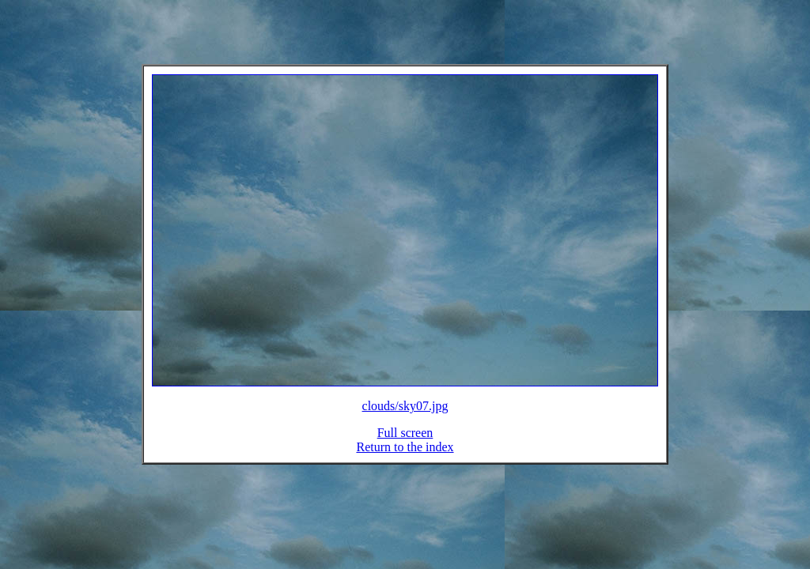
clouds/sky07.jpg (405, 415)
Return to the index (404, 456)
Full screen (405, 442)
